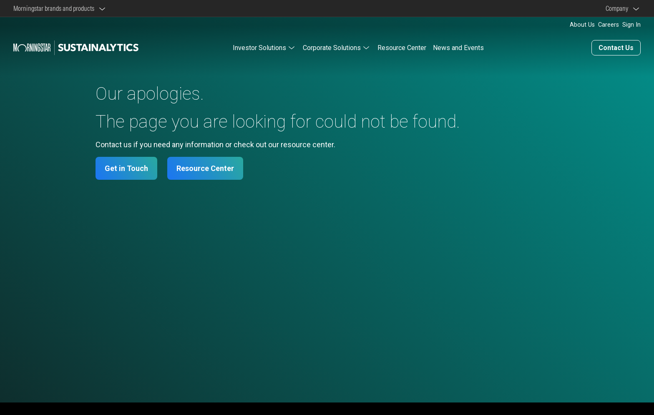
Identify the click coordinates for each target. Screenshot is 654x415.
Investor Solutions (259, 48)
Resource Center (401, 48)
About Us (582, 24)
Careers (608, 24)
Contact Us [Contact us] (616, 48)
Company (618, 8)
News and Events (458, 48)
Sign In (631, 24)
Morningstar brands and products (55, 8)
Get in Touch (126, 168)
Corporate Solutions (332, 48)
